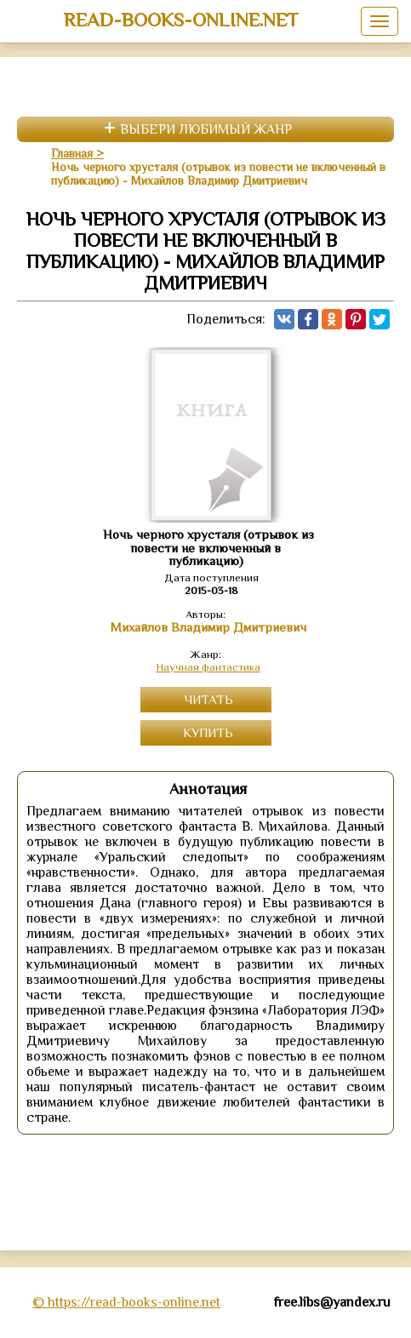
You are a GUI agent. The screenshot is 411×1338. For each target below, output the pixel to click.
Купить (208, 732)
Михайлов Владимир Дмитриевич (208, 627)
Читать (208, 699)
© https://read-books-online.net (126, 1302)
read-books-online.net (181, 20)
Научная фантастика (208, 666)
